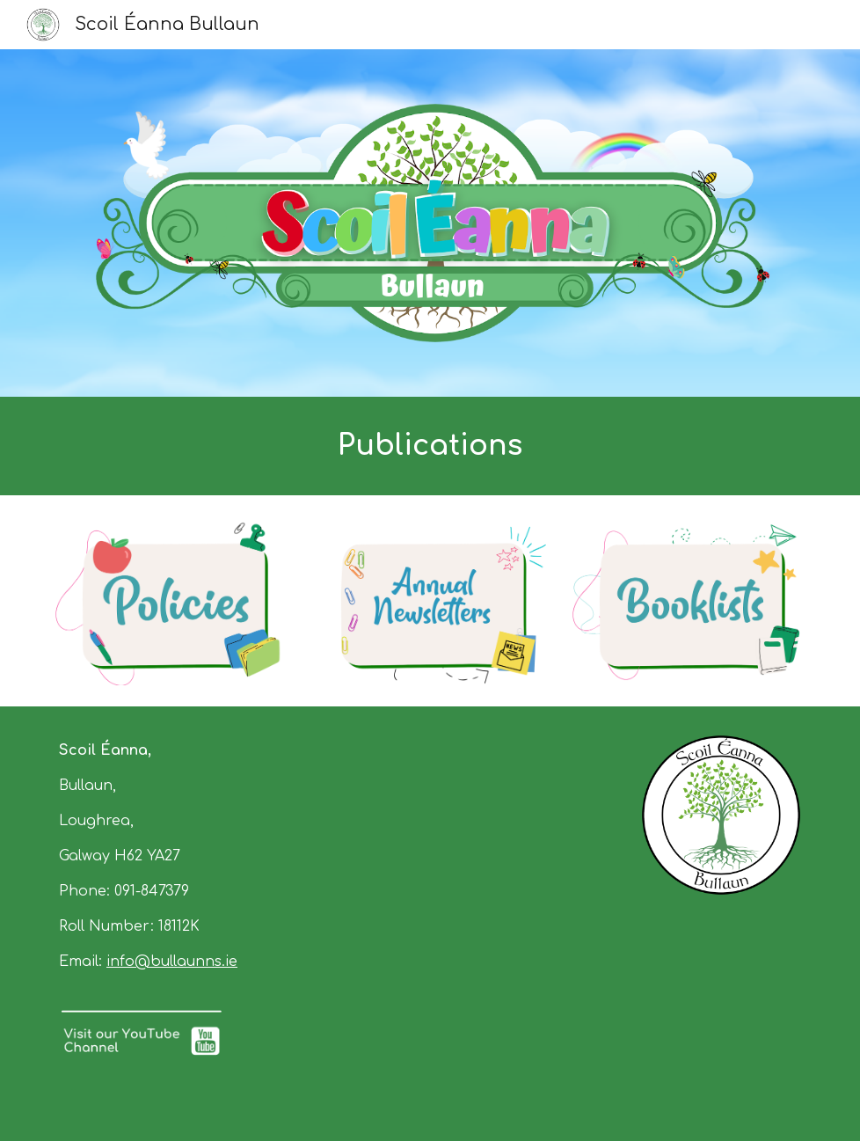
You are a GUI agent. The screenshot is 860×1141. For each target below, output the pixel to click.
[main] (430, 446)
